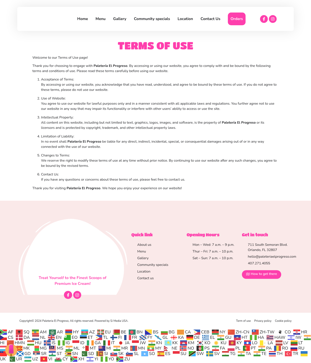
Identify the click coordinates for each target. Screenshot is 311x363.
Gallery (119, 18)
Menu (100, 18)
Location (185, 18)
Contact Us (211, 18)
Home (82, 18)
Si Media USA (119, 322)
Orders (236, 18)
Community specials (152, 18)
